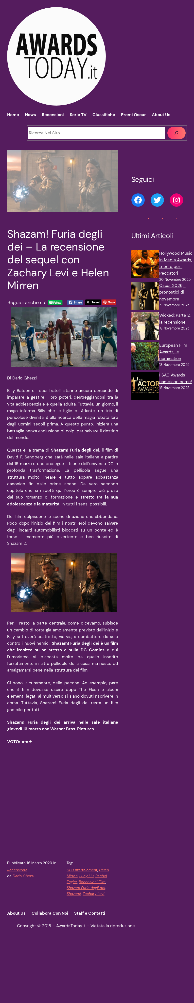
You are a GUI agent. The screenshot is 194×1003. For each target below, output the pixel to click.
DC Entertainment (82, 929)
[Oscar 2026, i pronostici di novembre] (145, 297)
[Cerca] (176, 133)
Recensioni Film (92, 941)
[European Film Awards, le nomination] (145, 357)
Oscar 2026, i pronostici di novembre (172, 292)
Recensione (17, 929)
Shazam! (74, 952)
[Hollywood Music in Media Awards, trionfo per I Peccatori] (145, 265)
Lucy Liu (86, 935)
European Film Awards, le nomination (173, 352)
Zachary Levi (93, 952)
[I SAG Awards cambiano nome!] (145, 387)
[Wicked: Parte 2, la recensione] (145, 327)
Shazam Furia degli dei (86, 946)
